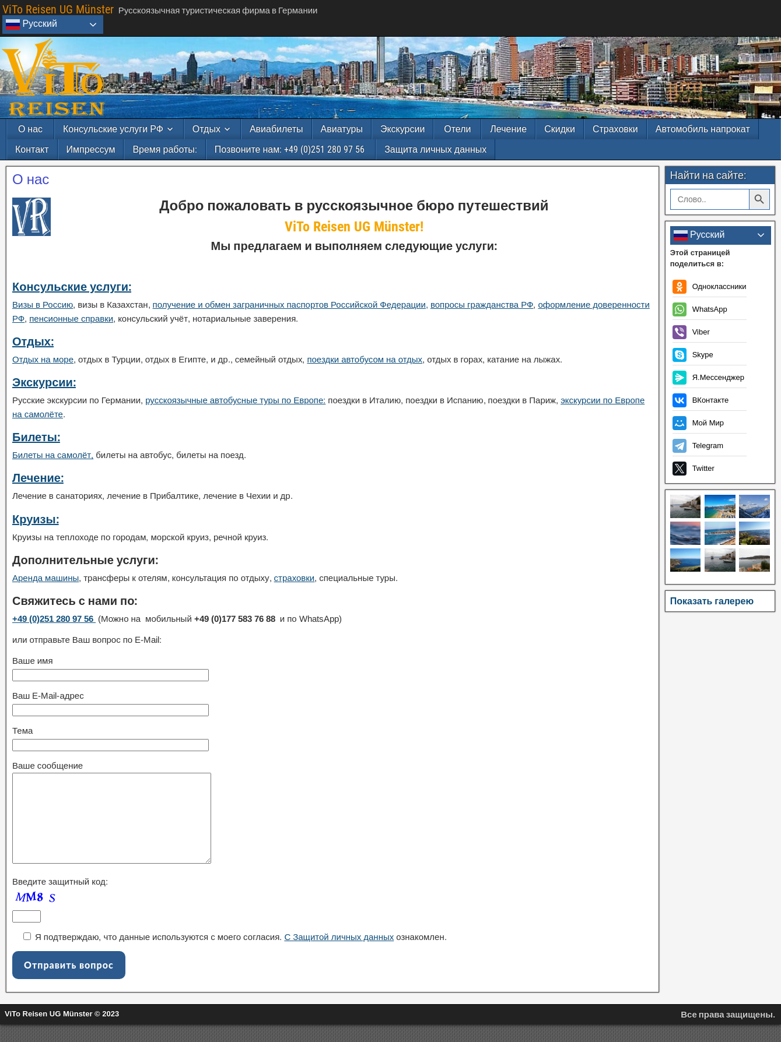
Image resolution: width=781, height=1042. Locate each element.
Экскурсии (402, 129)
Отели (457, 129)
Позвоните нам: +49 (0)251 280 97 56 (291, 149)
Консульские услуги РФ (113, 129)
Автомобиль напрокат (703, 129)
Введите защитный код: (60, 899)
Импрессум (90, 149)
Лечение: (38, 478)
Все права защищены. (728, 1032)
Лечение (508, 129)
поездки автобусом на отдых (364, 359)
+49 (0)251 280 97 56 (54, 619)
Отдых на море (42, 359)
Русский (31, 24)
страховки (294, 578)
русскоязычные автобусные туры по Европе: (235, 400)
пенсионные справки (71, 318)
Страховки (615, 129)
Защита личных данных (435, 149)
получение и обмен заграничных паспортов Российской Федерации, (290, 304)
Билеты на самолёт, (52, 455)
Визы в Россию (42, 304)
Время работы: (164, 149)
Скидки (559, 129)
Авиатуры (342, 129)
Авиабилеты (276, 129)
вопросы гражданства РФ (482, 304)
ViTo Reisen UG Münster (58, 9)
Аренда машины (45, 578)
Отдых (206, 129)
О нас (30, 129)
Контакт (32, 149)
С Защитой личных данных (339, 954)
